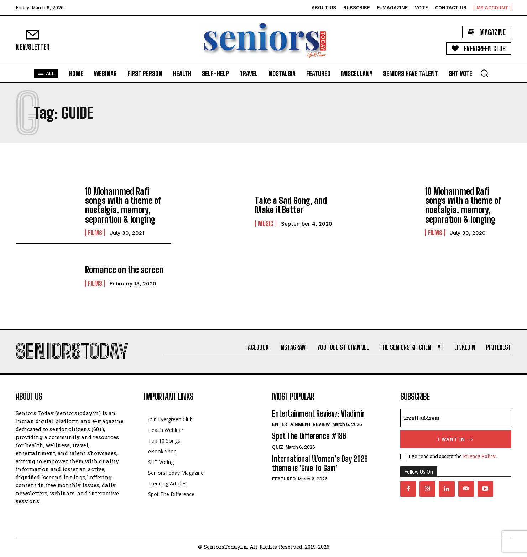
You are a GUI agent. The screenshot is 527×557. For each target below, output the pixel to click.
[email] (455, 418)
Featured (283, 478)
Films (95, 232)
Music (265, 223)
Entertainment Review (301, 424)
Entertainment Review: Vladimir (318, 413)
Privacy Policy (479, 456)
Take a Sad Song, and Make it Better (291, 205)
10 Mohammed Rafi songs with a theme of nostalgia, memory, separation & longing (123, 205)
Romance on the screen (124, 269)
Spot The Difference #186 (309, 436)
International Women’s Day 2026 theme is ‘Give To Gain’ (320, 463)
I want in (456, 439)
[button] (484, 73)
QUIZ (277, 447)
